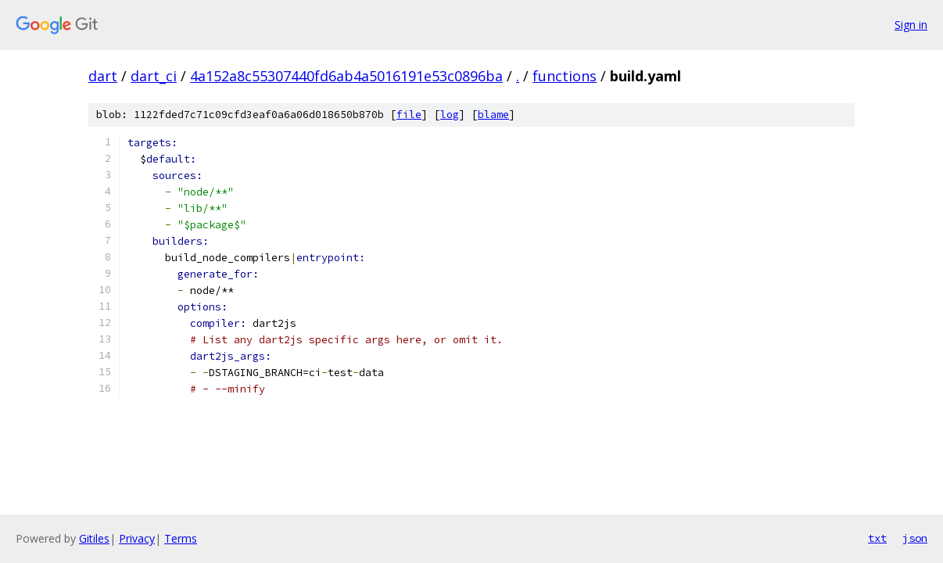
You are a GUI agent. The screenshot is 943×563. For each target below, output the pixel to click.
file (408, 114)
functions (564, 75)
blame (493, 114)
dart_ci (154, 75)
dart (102, 75)
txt (877, 538)
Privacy (137, 538)
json (914, 538)
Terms (180, 538)
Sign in (911, 24)
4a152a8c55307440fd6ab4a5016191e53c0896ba (346, 75)
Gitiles (94, 538)
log (449, 114)
